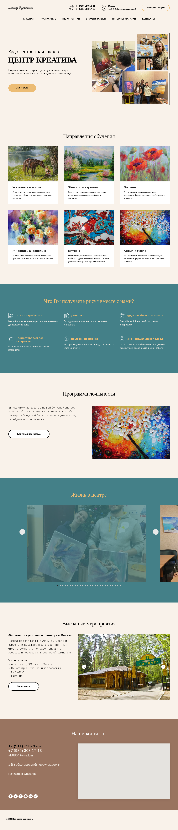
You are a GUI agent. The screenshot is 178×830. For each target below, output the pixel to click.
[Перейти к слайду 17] (97, 585)
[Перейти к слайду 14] (90, 585)
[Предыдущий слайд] (22, 543)
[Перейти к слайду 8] (75, 585)
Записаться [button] (22, 88)
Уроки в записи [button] (96, 19)
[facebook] (10, 796)
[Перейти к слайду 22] (110, 585)
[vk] (15, 796)
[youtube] (31, 796)
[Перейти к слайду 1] (57, 585)
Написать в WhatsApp (22, 773)
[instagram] (26, 796)
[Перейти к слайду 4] (65, 585)
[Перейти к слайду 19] (102, 585)
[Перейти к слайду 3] (62, 585)
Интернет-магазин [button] (124, 19)
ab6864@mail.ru (20, 755)
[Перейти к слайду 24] (115, 585)
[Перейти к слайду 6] (70, 585)
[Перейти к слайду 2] (60, 585)
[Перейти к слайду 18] (100, 585)
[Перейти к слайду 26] (120, 585)
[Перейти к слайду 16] (95, 585)
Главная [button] (28, 19)
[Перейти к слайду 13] (87, 585)
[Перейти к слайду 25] (117, 585)
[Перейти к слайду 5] (67, 585)
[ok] (20, 796)
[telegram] (36, 796)
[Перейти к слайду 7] (72, 585)
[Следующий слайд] (156, 543)
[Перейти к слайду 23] (112, 585)
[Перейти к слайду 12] (85, 585)
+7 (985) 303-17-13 (25, 750)
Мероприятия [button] (71, 19)
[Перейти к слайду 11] (82, 585)
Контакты (148, 19)
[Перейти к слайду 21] (107, 585)
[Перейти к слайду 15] (92, 585)
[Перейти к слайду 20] (105, 585)
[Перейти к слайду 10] (80, 585)
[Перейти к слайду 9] (77, 585)
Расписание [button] (48, 19)
